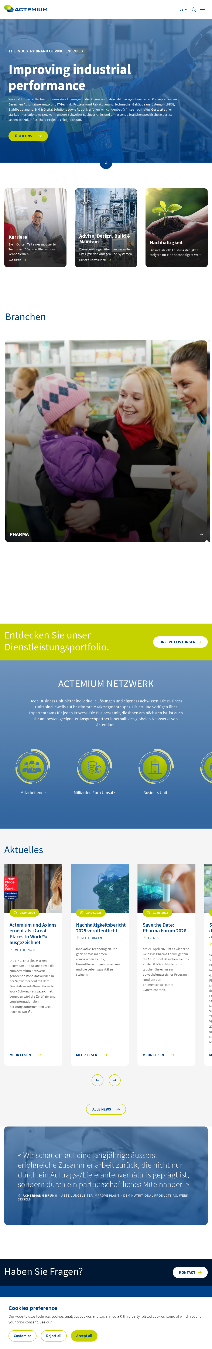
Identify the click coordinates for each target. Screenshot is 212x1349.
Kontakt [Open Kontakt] (187, 1272)
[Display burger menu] (203, 9)
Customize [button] (22, 1335)
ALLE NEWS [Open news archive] (101, 1109)
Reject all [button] (53, 1335)
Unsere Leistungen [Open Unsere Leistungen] (177, 642)
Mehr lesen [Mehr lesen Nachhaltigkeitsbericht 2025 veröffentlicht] (86, 1055)
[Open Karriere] (35, 227)
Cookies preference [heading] (32, 1307)
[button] (97, 1080)
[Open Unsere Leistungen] (106, 227)
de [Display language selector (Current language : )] (181, 10)
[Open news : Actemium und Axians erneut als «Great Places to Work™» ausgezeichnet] (33, 935)
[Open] (177, 227)
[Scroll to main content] (106, 162)
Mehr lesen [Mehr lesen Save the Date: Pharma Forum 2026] (153, 1055)
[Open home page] (25, 9)
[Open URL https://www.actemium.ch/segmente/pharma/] (106, 441)
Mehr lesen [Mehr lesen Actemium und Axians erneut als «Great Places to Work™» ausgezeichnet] (20, 1055)
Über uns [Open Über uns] (24, 135)
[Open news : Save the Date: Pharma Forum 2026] (166, 929)
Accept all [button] (84, 1335)
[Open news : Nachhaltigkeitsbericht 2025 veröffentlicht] (99, 929)
